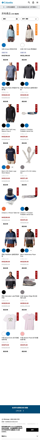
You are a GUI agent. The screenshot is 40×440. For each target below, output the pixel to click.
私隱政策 (12, 430)
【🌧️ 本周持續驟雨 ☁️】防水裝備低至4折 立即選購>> (20, 7)
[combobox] (29, 19)
